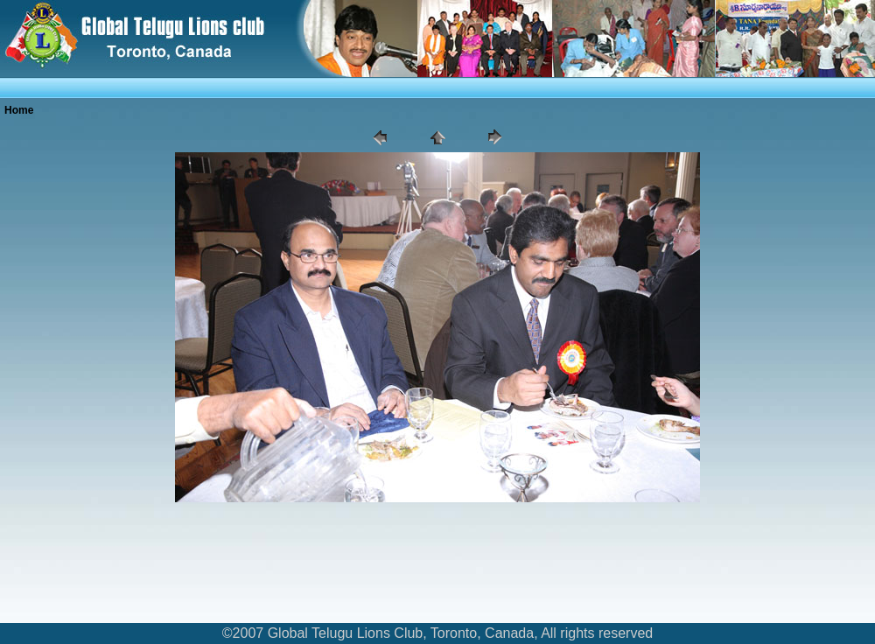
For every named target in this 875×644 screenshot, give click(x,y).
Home (18, 110)
